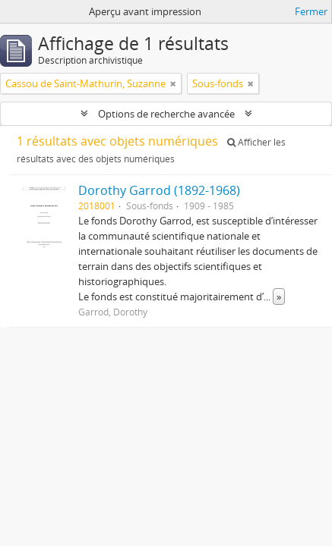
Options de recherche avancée (166, 114)
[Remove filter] (173, 83)
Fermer (311, 11)
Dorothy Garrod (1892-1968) (159, 190)
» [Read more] (279, 296)
